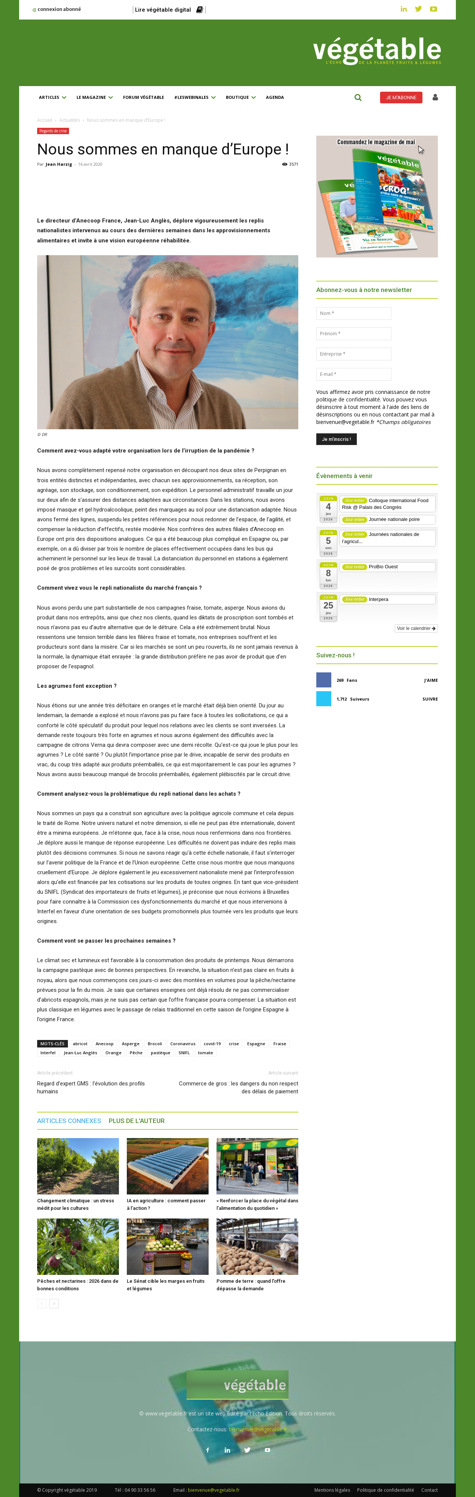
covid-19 (212, 1043)
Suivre (430, 699)
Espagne (256, 1043)
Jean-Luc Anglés (80, 1052)
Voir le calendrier (416, 628)
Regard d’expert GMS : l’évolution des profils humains (91, 1087)
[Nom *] (353, 313)
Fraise (280, 1043)
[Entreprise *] (353, 354)
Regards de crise (53, 130)
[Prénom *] (353, 333)
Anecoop (105, 1043)
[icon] (435, 98)
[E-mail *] (353, 374)
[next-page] (54, 1303)
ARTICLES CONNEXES (69, 1121)
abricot (80, 1043)
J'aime (431, 680)
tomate (205, 1052)
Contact (429, 1490)
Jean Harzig (59, 164)
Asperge (131, 1043)
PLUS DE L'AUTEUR (137, 1121)
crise (234, 1043)
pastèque (160, 1052)
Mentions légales (332, 1490)
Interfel (48, 1052)
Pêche (136, 1052)
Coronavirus (182, 1043)
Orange (113, 1052)
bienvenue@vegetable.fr (258, 1429)
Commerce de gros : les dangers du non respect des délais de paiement (238, 1087)
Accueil (44, 120)
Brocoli (155, 1043)
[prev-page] (42, 1303)
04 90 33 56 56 (140, 1490)
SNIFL (184, 1052)
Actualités (69, 120)
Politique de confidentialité (385, 1490)
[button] (358, 97)
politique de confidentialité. (348, 399)
